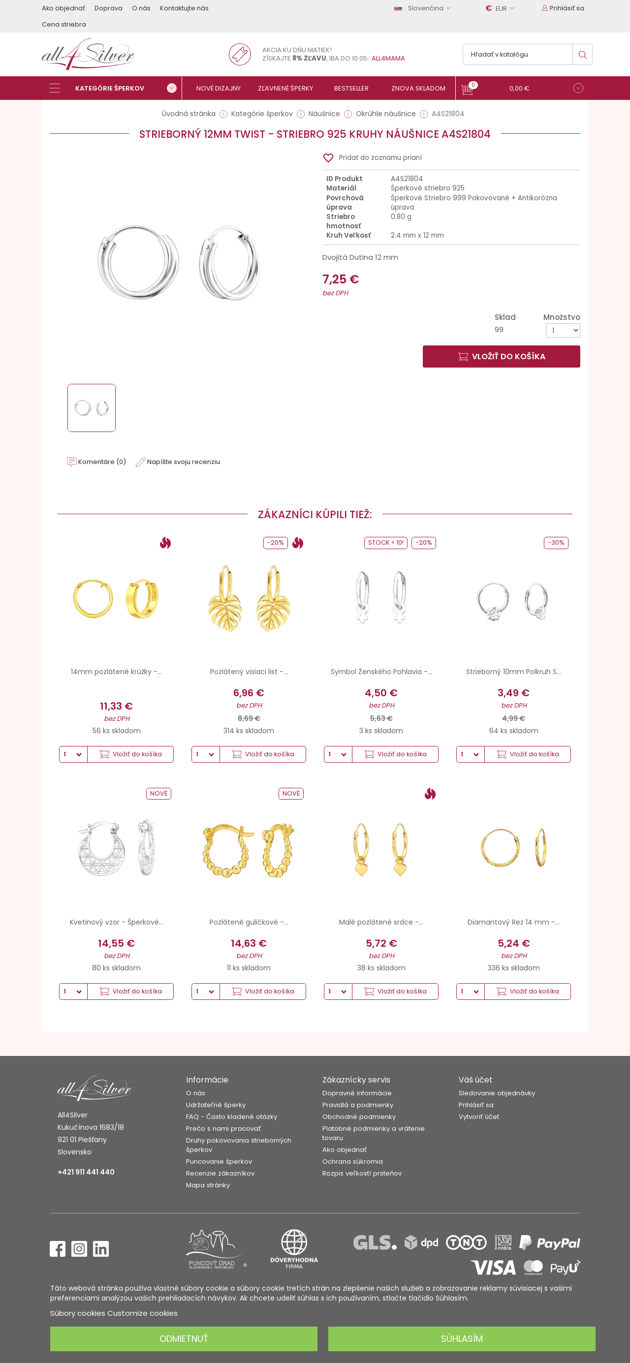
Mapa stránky (208, 1185)
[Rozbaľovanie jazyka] (424, 8)
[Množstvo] (563, 330)
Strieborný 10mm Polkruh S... (513, 672)
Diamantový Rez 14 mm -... (514, 922)
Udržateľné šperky (216, 1105)
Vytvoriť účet (479, 1116)
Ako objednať (63, 8)
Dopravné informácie (357, 1093)
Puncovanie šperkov (219, 1161)
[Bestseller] (355, 88)
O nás (141, 8)
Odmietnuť (183, 1338)
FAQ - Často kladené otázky (231, 1116)
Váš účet (476, 1079)
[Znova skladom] (422, 88)
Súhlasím (462, 1338)
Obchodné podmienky (359, 1116)
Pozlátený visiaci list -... (249, 672)
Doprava (108, 8)
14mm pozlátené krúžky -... (116, 672)
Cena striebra (64, 24)
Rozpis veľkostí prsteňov (362, 1173)
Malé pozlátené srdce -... (381, 922)
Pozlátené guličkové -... (249, 922)
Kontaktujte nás (184, 8)
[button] (522, 89)
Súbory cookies (77, 1313)
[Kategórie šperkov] (115, 88)
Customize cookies (142, 1313)
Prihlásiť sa (476, 1105)
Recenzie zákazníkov (220, 1173)
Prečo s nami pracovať (223, 1128)
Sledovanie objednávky (497, 1093)
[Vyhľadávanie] (528, 54)
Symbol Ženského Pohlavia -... (381, 672)
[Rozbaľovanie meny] (501, 8)
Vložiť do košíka (501, 356)
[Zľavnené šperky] (289, 88)
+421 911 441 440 (86, 1172)
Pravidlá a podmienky (357, 1105)
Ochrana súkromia (352, 1161)
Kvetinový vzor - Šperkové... (116, 922)
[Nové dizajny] (222, 88)
